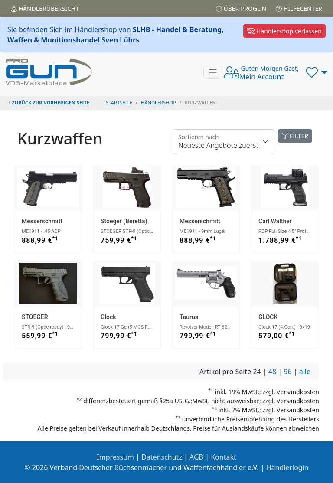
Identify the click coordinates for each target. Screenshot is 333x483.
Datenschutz (161, 457)
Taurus (189, 316)
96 (287, 371)
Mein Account (269, 73)
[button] (317, 72)
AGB (196, 457)
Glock (108, 316)
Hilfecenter (299, 8)
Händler (45, 8)
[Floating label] (223, 141)
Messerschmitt (42, 221)
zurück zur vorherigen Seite (49, 102)
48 (272, 371)
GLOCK (268, 316)
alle (304, 371)
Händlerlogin (287, 467)
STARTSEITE (119, 102)
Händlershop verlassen (284, 31)
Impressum (115, 457)
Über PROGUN (241, 8)
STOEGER (35, 316)
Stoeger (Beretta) (124, 221)
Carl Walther (275, 221)
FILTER (295, 136)
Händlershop (158, 102)
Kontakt (223, 457)
